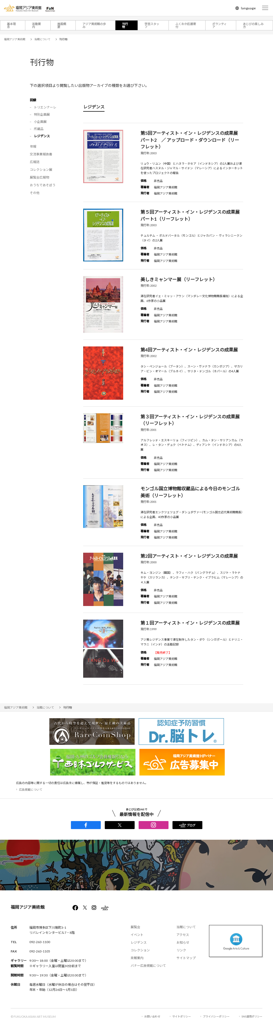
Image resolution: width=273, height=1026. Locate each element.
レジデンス (139, 942)
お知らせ (182, 942)
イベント (137, 935)
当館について (186, 927)
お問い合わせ (152, 1016)
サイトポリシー (181, 1016)
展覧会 (135, 927)
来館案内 (137, 958)
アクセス (182, 935)
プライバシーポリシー (216, 1016)
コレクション (140, 950)
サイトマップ (186, 958)
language (248, 8)
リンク (181, 950)
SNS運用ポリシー (252, 1016)
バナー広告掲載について (148, 966)
